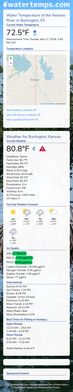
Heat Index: (12, 163)
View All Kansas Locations (23, 115)
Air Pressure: (14, 195)
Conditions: (12, 156)
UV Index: (12, 198)
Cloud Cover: (13, 188)
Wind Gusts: (13, 174)
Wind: (9, 170)
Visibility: (11, 191)
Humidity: (12, 167)
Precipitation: (14, 184)
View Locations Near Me (22, 119)
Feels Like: (12, 160)
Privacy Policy (60, 384)
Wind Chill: (12, 177)
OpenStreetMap (48, 104)
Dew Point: (12, 181)
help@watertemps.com (41, 384)
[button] (36, 76)
